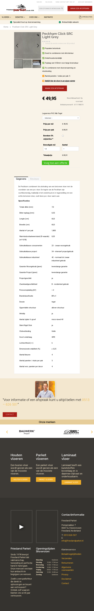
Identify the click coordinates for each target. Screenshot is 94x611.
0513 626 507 (70, 535)
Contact (10, 414)
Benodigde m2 (49, 145)
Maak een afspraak (79, 8)
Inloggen (48, 2)
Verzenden (67, 558)
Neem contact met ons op (65, 2)
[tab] (21, 178)
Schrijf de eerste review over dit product (60, 43)
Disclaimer (67, 579)
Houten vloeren (20, 479)
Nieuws (39, 2)
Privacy (65, 574)
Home (5, 27)
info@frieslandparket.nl (73, 540)
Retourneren (67, 563)
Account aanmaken (85, 2)
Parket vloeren (46, 479)
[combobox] (51, 8)
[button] (38, 37)
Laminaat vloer (71, 482)
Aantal (65, 145)
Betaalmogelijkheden (71, 554)
